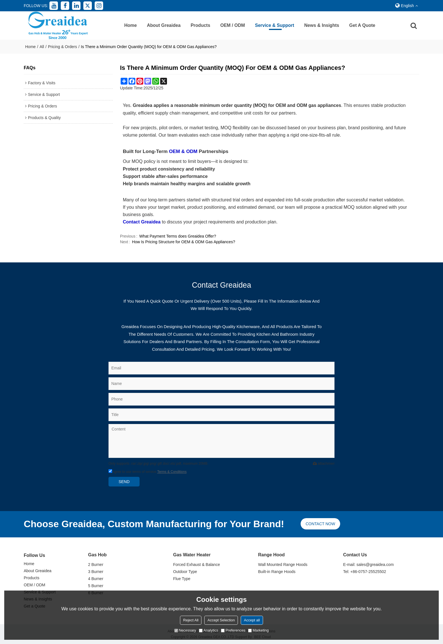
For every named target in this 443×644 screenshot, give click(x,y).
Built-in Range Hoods (277, 571)
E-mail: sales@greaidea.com (368, 564)
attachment (323, 463)
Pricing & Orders (62, 46)
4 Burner (95, 578)
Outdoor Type (185, 571)
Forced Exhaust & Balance (196, 564)
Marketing (258, 630)
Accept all (252, 620)
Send (124, 481)
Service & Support (274, 25)
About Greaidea (164, 25)
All (42, 46)
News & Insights (321, 25)
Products (200, 25)
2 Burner (95, 564)
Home (130, 25)
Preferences (233, 630)
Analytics (208, 630)
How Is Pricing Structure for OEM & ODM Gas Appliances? (183, 242)
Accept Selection (221, 620)
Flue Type (181, 578)
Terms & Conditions (171, 472)
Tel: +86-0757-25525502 (364, 571)
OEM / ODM (232, 25)
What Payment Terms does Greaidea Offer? (177, 236)
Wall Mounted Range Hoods (283, 564)
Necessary (185, 630)
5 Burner (95, 585)
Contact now (320, 524)
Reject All (190, 620)
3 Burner (95, 571)
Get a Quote (362, 25)
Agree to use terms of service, (147, 472)
